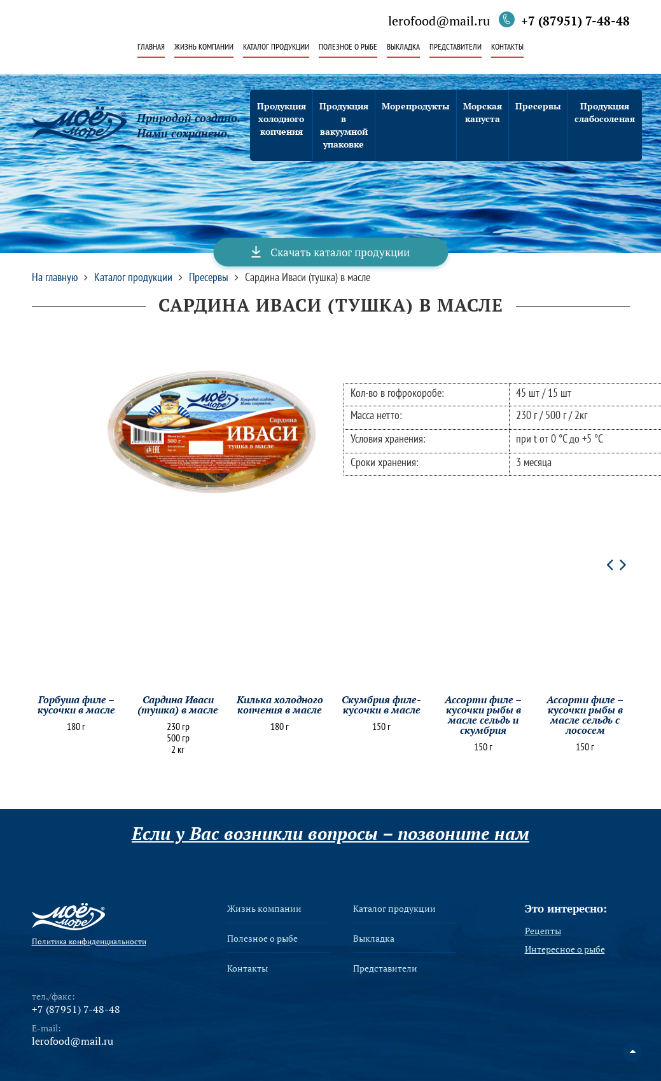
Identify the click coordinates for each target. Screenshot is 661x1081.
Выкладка (403, 47)
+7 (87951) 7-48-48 (575, 21)
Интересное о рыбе (565, 949)
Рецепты (543, 930)
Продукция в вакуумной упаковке (343, 125)
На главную (55, 277)
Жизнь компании (203, 47)
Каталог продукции (276, 47)
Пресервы (538, 106)
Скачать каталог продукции (340, 252)
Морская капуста (482, 112)
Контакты (507, 47)
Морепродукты (416, 106)
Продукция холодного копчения (281, 118)
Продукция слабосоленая (604, 112)
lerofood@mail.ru (439, 21)
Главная (151, 47)
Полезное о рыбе (348, 47)
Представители (455, 47)
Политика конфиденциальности (89, 942)
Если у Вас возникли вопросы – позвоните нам (330, 834)
